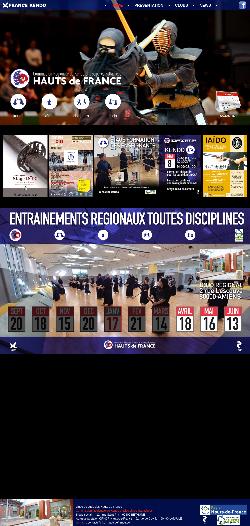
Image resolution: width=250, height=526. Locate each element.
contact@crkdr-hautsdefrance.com (110, 522)
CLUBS (181, 5)
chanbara (81, 116)
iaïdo (48, 116)
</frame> (125, 426)
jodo (113, 116)
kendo (18, 116)
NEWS (205, 5)
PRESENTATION (149, 5)
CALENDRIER (228, 115)
